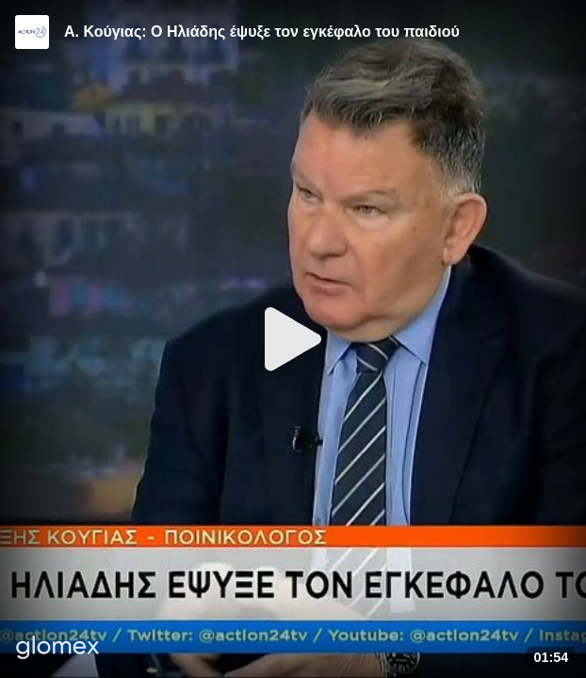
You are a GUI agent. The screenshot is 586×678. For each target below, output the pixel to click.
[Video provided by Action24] (32, 32)
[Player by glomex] (58, 649)
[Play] (293, 339)
